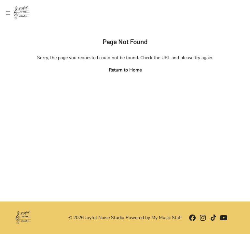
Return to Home (125, 70)
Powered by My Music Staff (154, 217)
